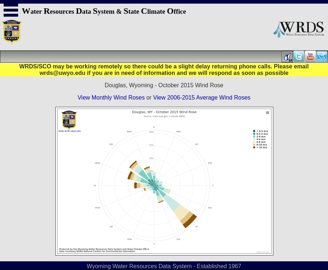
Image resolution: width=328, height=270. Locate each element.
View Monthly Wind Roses (111, 97)
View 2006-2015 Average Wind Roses (202, 97)
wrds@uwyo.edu (62, 73)
